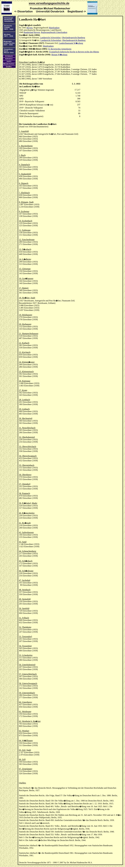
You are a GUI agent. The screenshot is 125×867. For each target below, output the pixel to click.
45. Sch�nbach (25, 561)
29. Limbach (24, 409)
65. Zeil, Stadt (25, 750)
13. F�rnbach (25, 249)
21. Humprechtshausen (28, 333)
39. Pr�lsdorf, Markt (28, 503)
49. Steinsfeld (24, 599)
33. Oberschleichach (27, 446)
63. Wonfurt (24, 731)
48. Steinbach (24, 590)
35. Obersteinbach (26, 465)
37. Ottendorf (24, 484)
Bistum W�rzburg (59, 54)
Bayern (30, 28)
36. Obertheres (25, 475)
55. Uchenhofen (25, 655)
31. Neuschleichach (27, 428)
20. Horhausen (25, 324)
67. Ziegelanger (25, 769)
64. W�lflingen (26, 740)
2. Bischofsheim (25, 146)
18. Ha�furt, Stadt (27, 298)
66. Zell (22, 759)
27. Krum (23, 390)
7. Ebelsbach (24, 193)
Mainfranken (54, 28)
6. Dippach (23, 183)
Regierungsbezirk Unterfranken (54, 32)
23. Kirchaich (24, 352)
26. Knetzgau (24, 381)
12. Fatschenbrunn (26, 239)
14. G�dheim (25, 259)
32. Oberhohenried (27, 437)
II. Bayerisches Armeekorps (59, 49)
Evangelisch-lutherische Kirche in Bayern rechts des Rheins (74, 52)
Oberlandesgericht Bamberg (73, 37)
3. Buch (22, 155)
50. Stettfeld (24, 608)
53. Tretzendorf (25, 636)
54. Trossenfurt (25, 646)
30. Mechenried (25, 418)
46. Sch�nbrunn (26, 571)
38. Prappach (24, 493)
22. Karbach (24, 343)
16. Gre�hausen (26, 278)
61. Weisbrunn (25, 711)
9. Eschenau (24, 211)
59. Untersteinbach (27, 693)
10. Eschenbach (25, 221)
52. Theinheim (25, 627)
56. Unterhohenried (27, 665)
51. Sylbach (24, 618)
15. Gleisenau (24, 269)
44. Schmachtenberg (27, 551)
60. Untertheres (25, 702)
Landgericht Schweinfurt (50, 37)
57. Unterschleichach (27, 674)
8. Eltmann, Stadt (26, 202)
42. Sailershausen (26, 532)
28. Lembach (24, 400)
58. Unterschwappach (28, 683)
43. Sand (22, 542)
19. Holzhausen (25, 315)
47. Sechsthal (24, 580)
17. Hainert (23, 288)
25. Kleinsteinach (26, 371)
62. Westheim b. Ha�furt (29, 721)
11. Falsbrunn (24, 230)
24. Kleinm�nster (26, 362)
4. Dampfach (24, 164)
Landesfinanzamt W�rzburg (71, 43)
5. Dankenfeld (25, 174)
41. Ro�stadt (25, 523)
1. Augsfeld (24, 131)
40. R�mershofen (26, 513)
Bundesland (28, 32)
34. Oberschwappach (27, 456)
